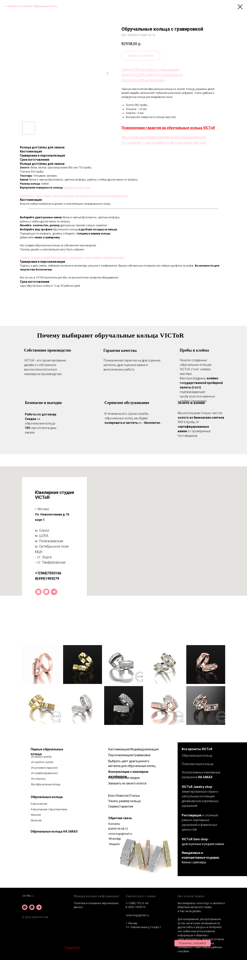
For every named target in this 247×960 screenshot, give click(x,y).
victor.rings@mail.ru (120, 833)
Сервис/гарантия (120, 806)
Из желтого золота (42, 762)
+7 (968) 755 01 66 (137, 903)
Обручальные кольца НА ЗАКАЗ (54, 831)
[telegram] (54, 592)
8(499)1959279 (47, 579)
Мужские (36, 820)
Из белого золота (41, 756)
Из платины (38, 778)
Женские (36, 814)
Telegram (114, 844)
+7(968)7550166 (48, 573)
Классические (39, 803)
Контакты (114, 823)
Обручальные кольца (47, 797)
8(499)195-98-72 (118, 828)
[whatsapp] (46, 592)
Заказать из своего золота (127, 783)
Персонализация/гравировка (129, 755)
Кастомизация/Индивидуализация (133, 749)
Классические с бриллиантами (49, 809)
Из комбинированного (44, 773)
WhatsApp (115, 838)
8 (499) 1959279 (135, 907)
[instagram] (38, 592)
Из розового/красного (44, 767)
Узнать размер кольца (124, 801)
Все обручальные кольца (45, 784)
